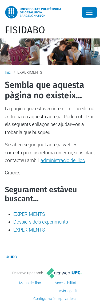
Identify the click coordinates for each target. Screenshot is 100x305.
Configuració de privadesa (55, 298)
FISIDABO (25, 30)
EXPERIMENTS (29, 214)
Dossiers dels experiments (40, 222)
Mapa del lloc (30, 283)
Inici (8, 72)
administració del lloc (63, 160)
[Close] (89, 12)
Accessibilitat (66, 283)
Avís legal (66, 291)
